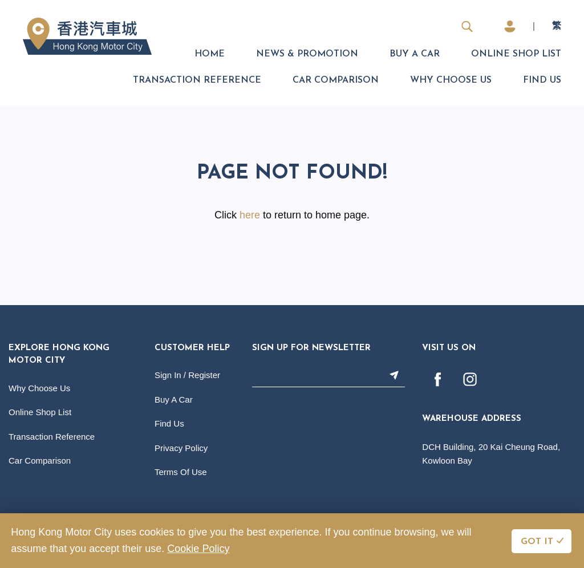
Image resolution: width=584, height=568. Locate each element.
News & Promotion (307, 54)
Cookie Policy (198, 548)
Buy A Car (415, 54)
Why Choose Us (451, 80)
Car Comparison (336, 80)
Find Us (542, 80)
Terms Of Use (181, 472)
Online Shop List (516, 54)
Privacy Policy (181, 448)
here (250, 215)
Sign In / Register (187, 375)
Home (209, 54)
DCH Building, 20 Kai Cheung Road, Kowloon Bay (491, 453)
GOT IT (537, 541)
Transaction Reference (197, 80)
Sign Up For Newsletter (311, 348)
